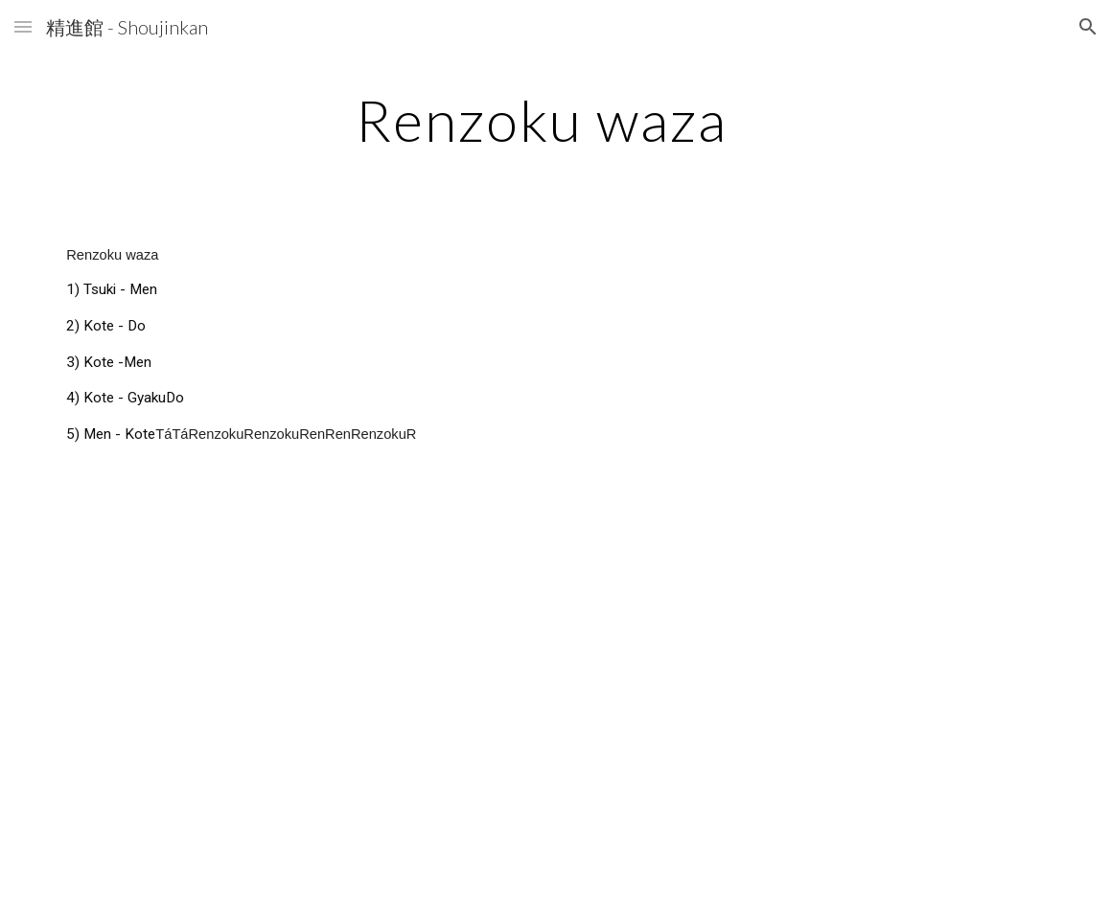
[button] (23, 26)
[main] (555, 119)
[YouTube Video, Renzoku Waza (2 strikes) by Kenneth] (300, 664)
